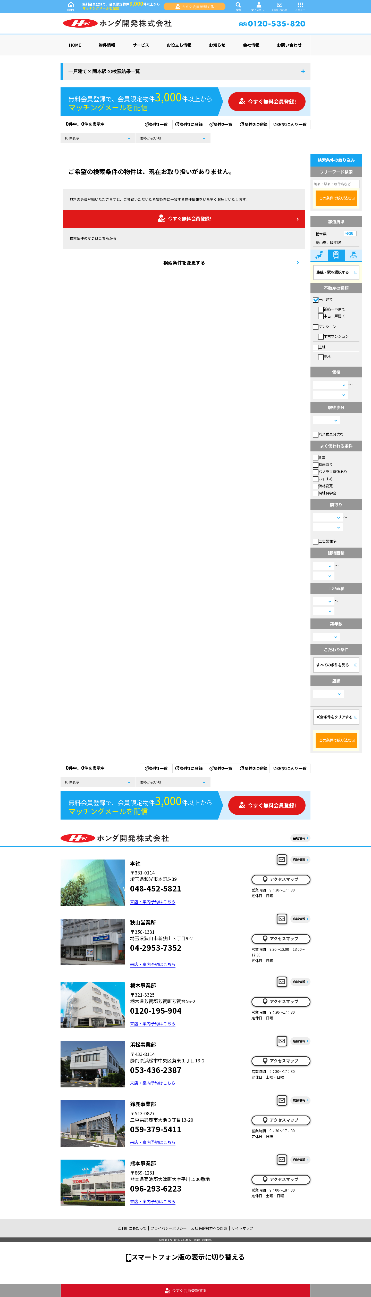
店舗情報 (299, 859)
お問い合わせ (279, 6)
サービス (141, 45)
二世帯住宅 (324, 541)
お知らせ (217, 45)
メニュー (300, 6)
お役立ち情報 (179, 45)
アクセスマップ (280, 879)
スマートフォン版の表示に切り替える (188, 1256)
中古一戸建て (331, 315)
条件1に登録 (188, 124)
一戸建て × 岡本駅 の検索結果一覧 (104, 71)
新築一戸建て (331, 309)
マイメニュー (259, 6)
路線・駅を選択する (332, 272)
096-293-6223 (156, 1188)
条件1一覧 (156, 124)
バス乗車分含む (328, 434)
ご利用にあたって (132, 1228)
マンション (324, 326)
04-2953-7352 (156, 947)
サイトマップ (242, 1228)
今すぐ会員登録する (194, 6)
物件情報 (107, 45)
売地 (324, 356)
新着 (319, 457)
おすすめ (323, 478)
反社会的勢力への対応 (209, 1228)
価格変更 (323, 485)
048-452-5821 (156, 888)
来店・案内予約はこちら (152, 901)
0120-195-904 (156, 1010)
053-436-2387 (156, 1069)
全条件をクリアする (334, 717)
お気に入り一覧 (290, 124)
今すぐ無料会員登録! (267, 101)
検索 (238, 6)
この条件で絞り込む (335, 198)
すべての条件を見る (332, 665)
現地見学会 (324, 492)
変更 (350, 233)
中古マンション (333, 336)
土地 (319, 347)
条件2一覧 (220, 124)
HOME (71, 6)
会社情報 (251, 45)
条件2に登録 (253, 124)
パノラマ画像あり (330, 471)
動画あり (323, 464)
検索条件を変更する (184, 262)
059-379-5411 (156, 1129)
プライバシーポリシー (169, 1228)
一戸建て (323, 299)
